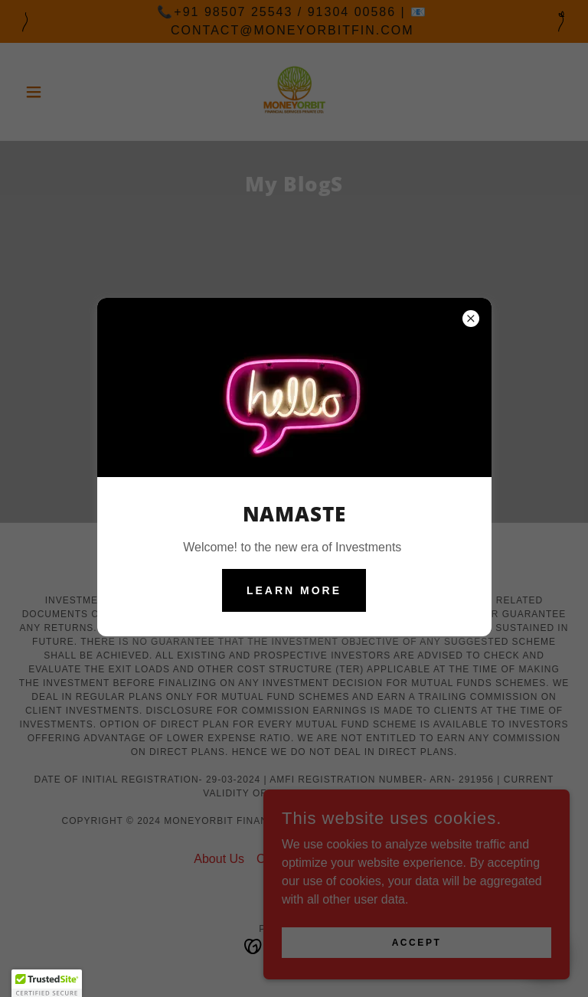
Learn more (294, 590)
